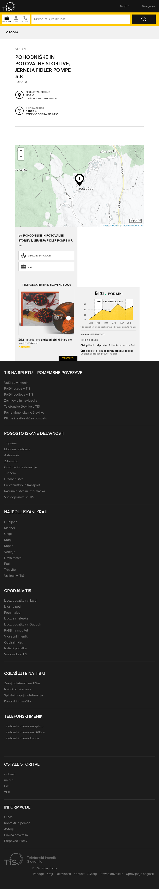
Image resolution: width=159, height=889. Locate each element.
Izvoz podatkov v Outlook (22, 624)
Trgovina (10, 443)
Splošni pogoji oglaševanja (23, 695)
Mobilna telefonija (17, 449)
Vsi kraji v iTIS (14, 575)
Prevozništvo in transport (22, 485)
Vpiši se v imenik (16, 382)
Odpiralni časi (14, 642)
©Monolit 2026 (117, 225)
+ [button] (21, 151)
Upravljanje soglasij (140, 873)
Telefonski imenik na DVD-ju (24, 732)
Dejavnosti (63, 873)
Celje (8, 533)
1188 (7, 792)
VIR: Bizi (20, 49)
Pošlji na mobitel (16, 630)
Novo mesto (13, 557)
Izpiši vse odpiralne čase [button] (42, 114)
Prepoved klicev (15, 840)
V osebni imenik (16, 636)
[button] (11, 6)
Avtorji (9, 829)
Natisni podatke (15, 648)
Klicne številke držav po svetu (25, 418)
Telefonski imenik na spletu (23, 726)
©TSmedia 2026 (134, 225)
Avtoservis (11, 455)
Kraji (50, 873)
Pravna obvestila (16, 835)
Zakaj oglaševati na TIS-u (22, 683)
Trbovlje (10, 569)
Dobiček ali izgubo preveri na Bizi (99, 354)
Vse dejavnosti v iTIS (19, 497)
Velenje (9, 551)
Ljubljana (10, 522)
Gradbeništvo (13, 479)
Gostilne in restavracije (20, 467)
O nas (8, 817)
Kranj (8, 539)
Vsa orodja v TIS (15, 654)
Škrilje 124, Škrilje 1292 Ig (38, 94)
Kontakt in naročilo (17, 701)
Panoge (38, 873)
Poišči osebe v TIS (17, 388)
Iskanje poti (12, 606)
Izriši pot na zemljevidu (41, 98)
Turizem (10, 473)
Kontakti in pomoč (17, 823)
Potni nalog (12, 612)
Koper (8, 545)
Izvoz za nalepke (16, 618)
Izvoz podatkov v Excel (20, 600)
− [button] (21, 157)
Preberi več (68, 358)
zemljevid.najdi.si (39, 255)
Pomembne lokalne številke (24, 412)
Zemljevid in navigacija (20, 400)
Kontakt (79, 873)
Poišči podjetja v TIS (18, 394)
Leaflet (104, 225)
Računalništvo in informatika (24, 491)
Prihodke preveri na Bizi (122, 345)
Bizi (30, 267)
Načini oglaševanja (17, 689)
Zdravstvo (11, 461)
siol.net (9, 774)
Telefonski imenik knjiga (21, 738)
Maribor (9, 528)
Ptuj (7, 563)
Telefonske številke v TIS (22, 406)
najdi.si (9, 780)
